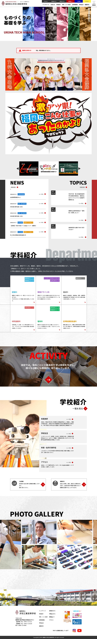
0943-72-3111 (28, 621)
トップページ (46, 4)
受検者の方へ (54, 1)
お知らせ (53, 4)
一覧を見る (13, 187)
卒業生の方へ (62, 1)
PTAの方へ (46, 1)
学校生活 (81, 4)
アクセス (87, 1)
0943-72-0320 (28, 623)
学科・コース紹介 (66, 4)
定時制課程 (75, 4)
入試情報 (78, 1)
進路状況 (87, 4)
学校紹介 (58, 4)
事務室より (70, 1)
